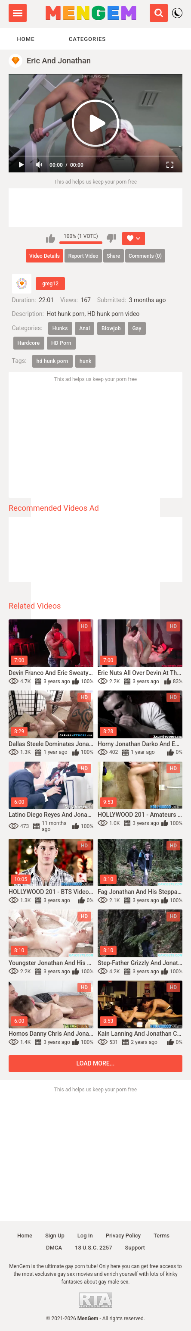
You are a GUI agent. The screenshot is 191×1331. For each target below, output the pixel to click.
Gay (136, 328)
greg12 (50, 284)
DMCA (54, 1247)
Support (135, 1247)
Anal (84, 328)
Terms (161, 1235)
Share (113, 256)
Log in (85, 1235)
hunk (85, 361)
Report (83, 256)
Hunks (60, 328)
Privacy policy (123, 1235)
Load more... (96, 1063)
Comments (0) (145, 256)
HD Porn (61, 343)
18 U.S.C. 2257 (93, 1247)
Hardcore (29, 343)
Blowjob (111, 328)
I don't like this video (111, 238)
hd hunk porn (52, 361)
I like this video (50, 238)
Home (26, 39)
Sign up (55, 1235)
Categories (87, 39)
